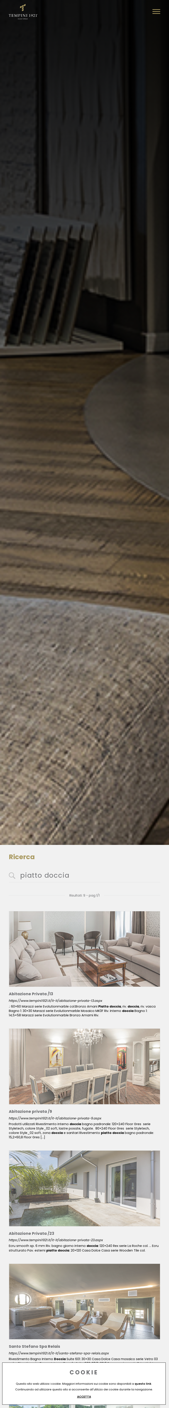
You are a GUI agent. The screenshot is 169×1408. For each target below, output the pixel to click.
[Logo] (23, 10)
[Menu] (156, 11)
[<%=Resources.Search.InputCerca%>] (84, 875)
